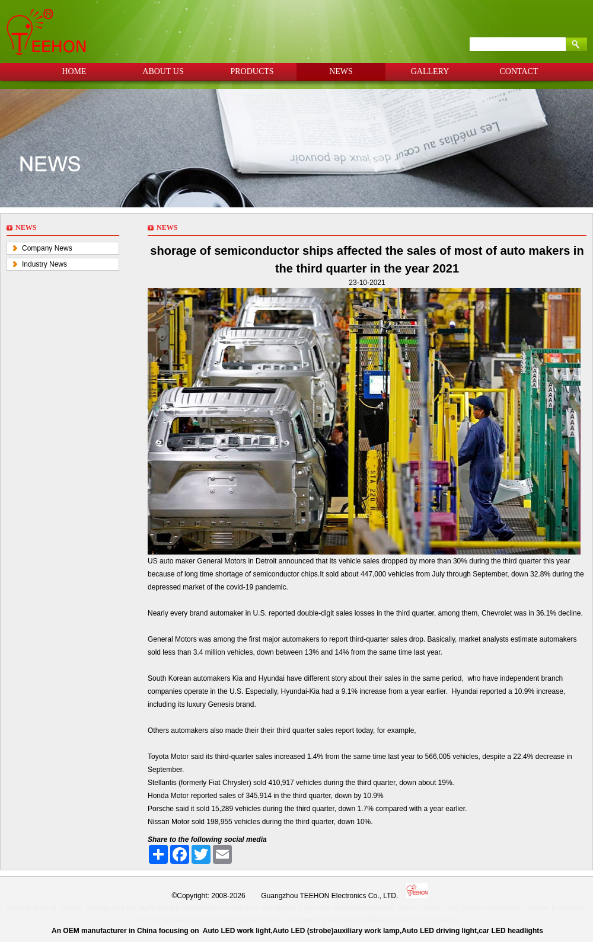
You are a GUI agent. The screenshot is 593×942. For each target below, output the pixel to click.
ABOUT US (162, 71)
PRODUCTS (251, 71)
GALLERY (430, 71)
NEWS (341, 71)
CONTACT (519, 71)
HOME (74, 71)
